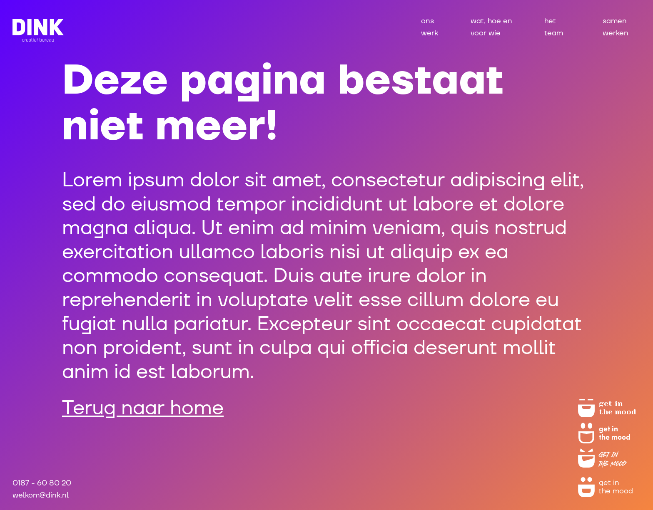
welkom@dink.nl (40, 495)
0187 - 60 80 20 (41, 483)
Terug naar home (143, 408)
